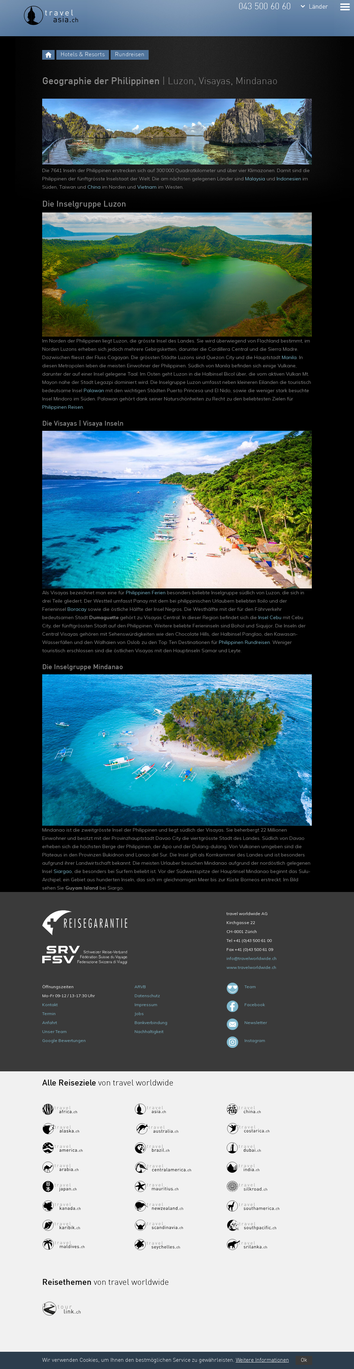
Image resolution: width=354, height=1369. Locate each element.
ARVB (140, 986)
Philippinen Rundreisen (244, 642)
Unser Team (54, 1031)
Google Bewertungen (64, 1040)
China (94, 187)
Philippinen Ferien (146, 592)
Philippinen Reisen (62, 407)
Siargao (63, 871)
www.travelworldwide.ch (251, 967)
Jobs (139, 1013)
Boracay (76, 609)
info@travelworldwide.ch (251, 958)
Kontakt (50, 1004)
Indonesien (289, 179)
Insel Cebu (269, 617)
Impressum (145, 1004)
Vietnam (147, 187)
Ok (304, 1360)
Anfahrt (49, 1022)
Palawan (94, 390)
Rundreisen (130, 55)
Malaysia (255, 179)
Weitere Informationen (262, 1360)
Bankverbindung (150, 1022)
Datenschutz (147, 995)
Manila (289, 357)
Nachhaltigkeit (149, 1031)
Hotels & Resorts (82, 55)
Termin (49, 1013)
